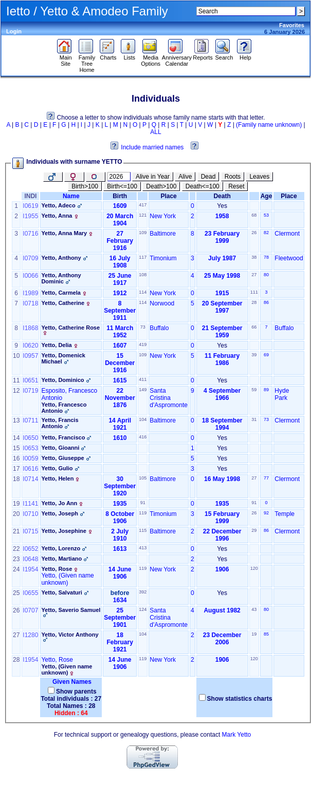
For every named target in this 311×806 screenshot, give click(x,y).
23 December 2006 (222, 638)
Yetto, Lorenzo (60, 548)
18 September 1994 (222, 424)
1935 (120, 503)
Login (14, 31)
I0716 (30, 233)
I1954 (30, 569)
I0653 (30, 448)
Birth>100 (84, 186)
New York (163, 216)
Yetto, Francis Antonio (59, 423)
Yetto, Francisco (63, 437)
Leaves (259, 176)
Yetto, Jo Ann (59, 503)
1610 (120, 438)
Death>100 (161, 186)
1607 (120, 345)
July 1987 (222, 258)
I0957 (30, 355)
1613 (120, 548)
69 (266, 354)
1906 (222, 569)
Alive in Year (153, 176)
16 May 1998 (222, 479)
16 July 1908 (120, 262)
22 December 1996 (222, 535)
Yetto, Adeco (58, 205)
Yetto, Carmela (60, 293)
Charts (108, 55)
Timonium (163, 258)
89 (266, 389)
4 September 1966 (222, 394)
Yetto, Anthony (61, 258)
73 (266, 419)
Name (71, 196)
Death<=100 (202, 186)
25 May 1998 (222, 275)
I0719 (30, 390)
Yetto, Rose (56, 569)
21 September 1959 (222, 331)
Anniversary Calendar (177, 58)
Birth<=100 (122, 186)
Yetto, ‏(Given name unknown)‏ (67, 579)
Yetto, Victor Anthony (69, 634)
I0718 (30, 303)
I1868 (30, 328)
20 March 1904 (119, 220)
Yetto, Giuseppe (62, 458)
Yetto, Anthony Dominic (61, 278)
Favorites (291, 25)
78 (266, 257)
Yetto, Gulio (56, 468)
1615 (120, 380)
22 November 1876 (120, 398)
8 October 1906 (119, 517)
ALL (155, 132)
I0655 (30, 593)
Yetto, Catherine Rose (70, 327)
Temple (285, 513)
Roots (233, 176)
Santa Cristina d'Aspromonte (169, 398)
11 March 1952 (119, 331)
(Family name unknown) (269, 124)
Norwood (162, 303)
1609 (120, 205)
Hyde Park (282, 394)
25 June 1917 (120, 279)
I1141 (30, 503)
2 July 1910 (120, 535)
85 (266, 634)
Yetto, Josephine (63, 531)
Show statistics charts (239, 698)
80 (266, 274)
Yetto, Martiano (61, 558)
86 (266, 302)
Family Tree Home (87, 61)
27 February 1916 (120, 241)
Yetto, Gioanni (60, 448)
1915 (222, 293)
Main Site (65, 58)
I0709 (30, 258)
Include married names (152, 147)
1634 (120, 600)
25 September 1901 (120, 617)
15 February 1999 (222, 517)
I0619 (30, 205)
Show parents (76, 691)
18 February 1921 (120, 642)
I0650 (30, 438)
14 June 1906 (120, 573)
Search (223, 55)
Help (245, 55)
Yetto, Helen (57, 478)
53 (266, 215)
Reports (203, 55)
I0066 (30, 275)
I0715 (30, 531)
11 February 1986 (222, 359)
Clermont (287, 233)
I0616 (30, 468)
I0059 (30, 458)
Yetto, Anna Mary (64, 233)
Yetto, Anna (56, 216)
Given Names (71, 681)
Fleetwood (289, 258)
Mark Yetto (236, 734)
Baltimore (163, 233)
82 (266, 232)
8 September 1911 (120, 310)
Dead (208, 176)
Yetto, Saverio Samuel (70, 610)
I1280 (30, 635)
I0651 (30, 380)
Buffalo (159, 328)
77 (266, 478)
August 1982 (222, 610)
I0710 (30, 513)
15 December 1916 (120, 363)
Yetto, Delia (56, 345)
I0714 (30, 479)
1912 (120, 293)
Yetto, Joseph (59, 513)
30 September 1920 (120, 486)
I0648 (30, 559)
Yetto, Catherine (62, 303)
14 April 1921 (119, 424)
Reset (236, 186)
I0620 (30, 345)
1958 (222, 216)
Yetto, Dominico (62, 380)
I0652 (30, 548)
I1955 (30, 216)
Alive (185, 176)
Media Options (150, 58)
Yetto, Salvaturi (61, 592)
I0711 (30, 420)
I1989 (30, 293)
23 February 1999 (222, 237)
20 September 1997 (222, 307)
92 (266, 512)
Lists (129, 55)
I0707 (30, 610)
